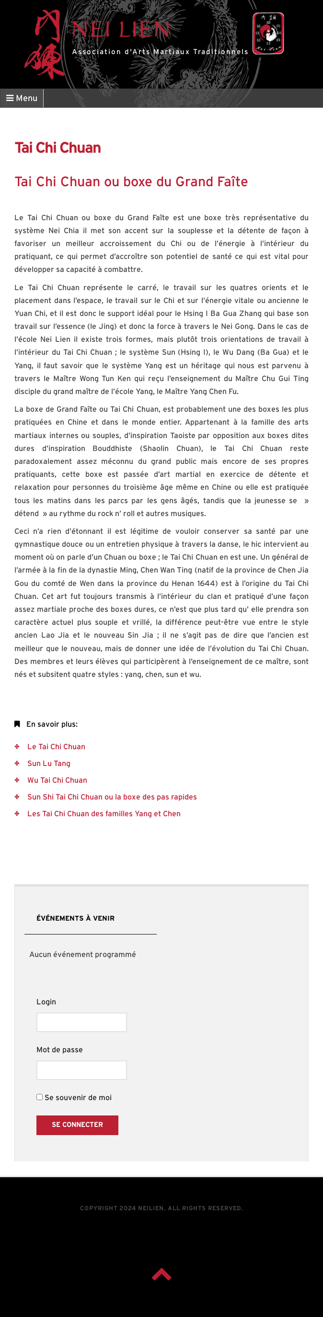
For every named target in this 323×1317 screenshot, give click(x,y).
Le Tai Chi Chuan (55, 747)
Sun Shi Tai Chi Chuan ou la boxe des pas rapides (111, 797)
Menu (21, 98)
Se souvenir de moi (74, 1098)
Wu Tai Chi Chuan (56, 780)
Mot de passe (59, 1050)
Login (46, 1002)
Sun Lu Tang (47, 763)
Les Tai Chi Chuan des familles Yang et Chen (103, 814)
